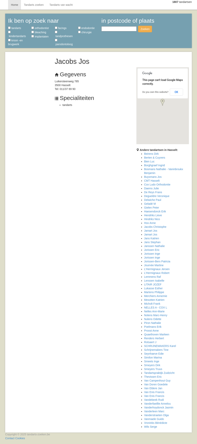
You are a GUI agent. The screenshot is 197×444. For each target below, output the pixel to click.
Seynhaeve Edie (154, 353)
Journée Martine (154, 265)
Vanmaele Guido (154, 419)
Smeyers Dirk (152, 365)
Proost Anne (151, 330)
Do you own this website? (155, 92)
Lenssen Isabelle (154, 280)
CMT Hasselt (152, 180)
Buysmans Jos (153, 176)
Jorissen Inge (152, 253)
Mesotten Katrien (154, 299)
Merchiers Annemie (155, 296)
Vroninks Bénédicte (155, 422)
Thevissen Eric (153, 376)
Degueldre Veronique (156, 196)
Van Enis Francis (154, 392)
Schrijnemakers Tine (156, 349)
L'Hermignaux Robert (156, 272)
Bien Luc (149, 161)
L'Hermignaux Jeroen (157, 269)
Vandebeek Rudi (154, 399)
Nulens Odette (152, 319)
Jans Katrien (151, 238)
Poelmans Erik (152, 326)
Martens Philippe (154, 292)
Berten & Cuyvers (154, 157)
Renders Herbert (154, 338)
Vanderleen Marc (154, 411)
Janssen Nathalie (154, 246)
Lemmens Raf (152, 276)
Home (14, 4)
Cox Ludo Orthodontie (157, 184)
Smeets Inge (151, 361)
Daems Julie (151, 188)
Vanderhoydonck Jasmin (158, 407)
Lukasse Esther (153, 288)
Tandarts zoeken (34, 4)
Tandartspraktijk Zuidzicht (159, 372)
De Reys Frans (153, 192)
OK (176, 92)
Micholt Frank (152, 303)
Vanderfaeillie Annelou (157, 403)
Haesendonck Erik (155, 211)
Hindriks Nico (152, 219)
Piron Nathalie (152, 322)
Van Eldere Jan (153, 388)
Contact (9, 438)
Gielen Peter (151, 207)
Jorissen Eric (151, 249)
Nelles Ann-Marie (154, 311)
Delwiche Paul (152, 199)
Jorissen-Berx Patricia (157, 261)
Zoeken (145, 29)
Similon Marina (153, 357)
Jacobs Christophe (155, 226)
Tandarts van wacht (61, 4)
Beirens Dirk (151, 153)
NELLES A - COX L (155, 307)
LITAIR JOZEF (153, 284)
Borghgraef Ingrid (154, 165)
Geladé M (150, 203)
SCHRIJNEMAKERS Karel (160, 346)
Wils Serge (150, 426)
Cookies (20, 438)
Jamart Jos (150, 230)
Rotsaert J (150, 342)
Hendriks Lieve (153, 215)
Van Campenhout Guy (157, 380)
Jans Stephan (152, 242)
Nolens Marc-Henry (155, 315)
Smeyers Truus (153, 369)
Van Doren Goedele (156, 384)
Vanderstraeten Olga (156, 415)
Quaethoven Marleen (156, 334)
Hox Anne (150, 222)
